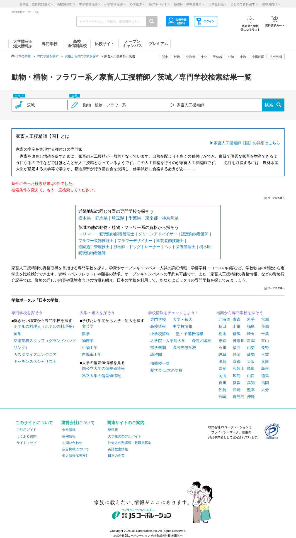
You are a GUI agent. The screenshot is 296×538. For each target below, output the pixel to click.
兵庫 (265, 361)
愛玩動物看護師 (92, 253)
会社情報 (69, 430)
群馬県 (101, 218)
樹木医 (205, 246)
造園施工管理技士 (94, 246)
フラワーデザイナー (134, 240)
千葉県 (134, 218)
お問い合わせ (72, 443)
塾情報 (113, 430)
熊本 (251, 389)
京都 (237, 361)
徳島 (265, 375)
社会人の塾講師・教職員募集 (129, 443)
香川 (222, 382)
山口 (251, 375)
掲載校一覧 (160, 363)
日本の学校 (23, 56)
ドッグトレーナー (144, 246)
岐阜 (222, 354)
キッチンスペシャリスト (35, 361)
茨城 (265, 326)
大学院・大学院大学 (167, 340)
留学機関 (158, 347)
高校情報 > (66, 4)
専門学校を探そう (27, 312)
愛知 (251, 354)
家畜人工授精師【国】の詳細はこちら (247, 143)
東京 (222, 340)
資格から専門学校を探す (82, 56)
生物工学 (90, 347)
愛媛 (237, 382)
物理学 (88, 340)
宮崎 (222, 396)
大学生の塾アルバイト (124, 436)
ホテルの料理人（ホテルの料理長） (45, 326)
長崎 (237, 389)
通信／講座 (201, 340)
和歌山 (238, 368)
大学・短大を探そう (97, 312)
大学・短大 (182, 319)
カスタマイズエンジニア (35, 354)
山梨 (251, 347)
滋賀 (222, 361)
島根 (265, 368)
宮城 (265, 319)
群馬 (237, 333)
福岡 (265, 382)
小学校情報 (160, 333)
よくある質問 (26, 436)
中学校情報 (182, 326)
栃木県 (84, 218)
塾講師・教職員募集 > (189, 4)
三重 (265, 354)
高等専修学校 (184, 347)
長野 (265, 347)
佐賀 (222, 389)
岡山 (222, 375)
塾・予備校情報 (189, 333)
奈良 (222, 368)
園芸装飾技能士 (170, 240)
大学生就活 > (217, 4)
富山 (265, 340)
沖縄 (251, 396)
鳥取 (251, 368)
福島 (251, 326)
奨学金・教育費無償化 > (36, 4)
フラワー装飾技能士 (95, 240)
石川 (222, 347)
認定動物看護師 (194, 234)
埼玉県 (118, 218)
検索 (269, 104)
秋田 (222, 326)
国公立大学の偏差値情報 (103, 368)
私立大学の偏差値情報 (101, 375)
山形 (237, 326)
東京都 (151, 218)
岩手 (251, 319)
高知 (251, 382)
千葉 (265, 333)
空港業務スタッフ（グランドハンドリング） (45, 344)
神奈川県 (170, 218)
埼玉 (251, 333)
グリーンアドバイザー (157, 234)
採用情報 (69, 436)
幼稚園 (156, 354)
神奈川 (238, 340)
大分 (265, 389)
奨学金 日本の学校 (166, 370)
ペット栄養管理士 (179, 246)
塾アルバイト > (159, 4)
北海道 (190, 56)
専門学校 (158, 319)
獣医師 (119, 246)
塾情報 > (137, 4)
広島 (237, 375)
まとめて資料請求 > (244, 4)
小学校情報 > (114, 4)
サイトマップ (26, 443)
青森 (237, 319)
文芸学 (88, 326)
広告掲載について (75, 449)
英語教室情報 (118, 449)
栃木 (222, 333)
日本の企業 (116, 456)
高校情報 (158, 326)
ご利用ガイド (26, 430)
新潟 (251, 340)
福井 (237, 347)
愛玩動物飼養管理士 (116, 234)
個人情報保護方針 (75, 456)
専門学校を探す (48, 56)
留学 (17, 333)
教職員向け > (271, 4)
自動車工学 (91, 354)
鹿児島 (238, 396)
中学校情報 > (89, 4)
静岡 (237, 354)
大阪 (251, 361)
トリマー (86, 234)
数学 (86, 333)
